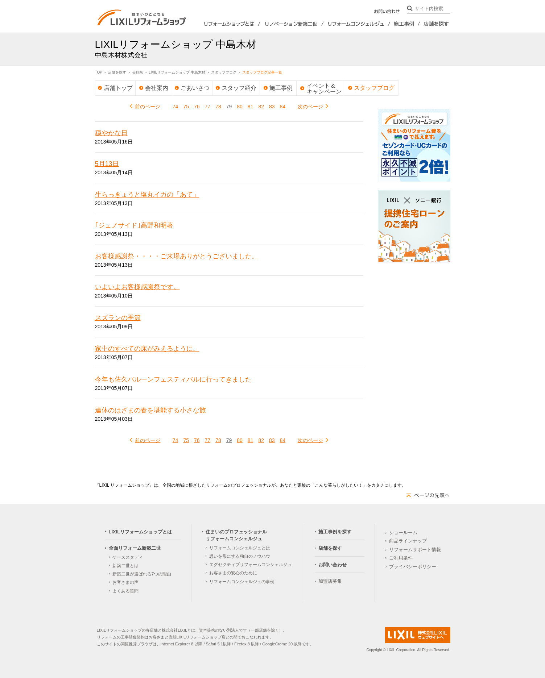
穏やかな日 (111, 133)
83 (272, 106)
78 (218, 106)
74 (175, 106)
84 (283, 106)
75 (186, 106)
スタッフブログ (223, 72)
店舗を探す (435, 24)
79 (229, 106)
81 (250, 106)
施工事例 (281, 88)
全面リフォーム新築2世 (292, 24)
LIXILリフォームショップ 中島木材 (177, 72)
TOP (98, 72)
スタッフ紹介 (239, 88)
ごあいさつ (195, 88)
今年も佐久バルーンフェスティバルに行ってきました (173, 379)
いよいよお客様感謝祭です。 (137, 287)
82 (261, 106)
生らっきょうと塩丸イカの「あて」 (147, 194)
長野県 (137, 72)
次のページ (310, 106)
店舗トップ (118, 88)
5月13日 (107, 163)
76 (197, 106)
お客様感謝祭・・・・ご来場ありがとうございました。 (176, 256)
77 (208, 106)
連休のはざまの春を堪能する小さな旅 (150, 410)
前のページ (147, 106)
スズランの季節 (118, 317)
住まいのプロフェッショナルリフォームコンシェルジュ (357, 24)
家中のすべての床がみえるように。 (147, 348)
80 (240, 106)
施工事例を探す (405, 24)
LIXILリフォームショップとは (223, 24)
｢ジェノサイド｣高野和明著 (134, 225)
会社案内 (156, 88)
